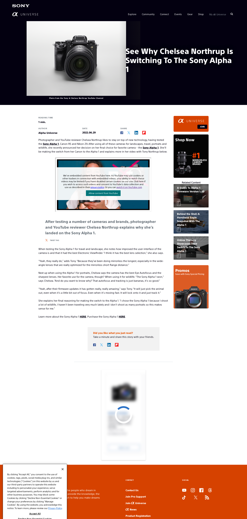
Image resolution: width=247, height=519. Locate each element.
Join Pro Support (136, 496)
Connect (164, 14)
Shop (201, 14)
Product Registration (138, 515)
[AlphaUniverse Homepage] (25, 14)
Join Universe (136, 503)
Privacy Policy (55, 513)
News (131, 509)
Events (178, 14)
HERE (83, 316)
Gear (190, 14)
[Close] (62, 474)
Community (148, 14)
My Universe (217, 14)
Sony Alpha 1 (51, 143)
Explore (132, 14)
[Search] (232, 14)
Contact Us (132, 490)
